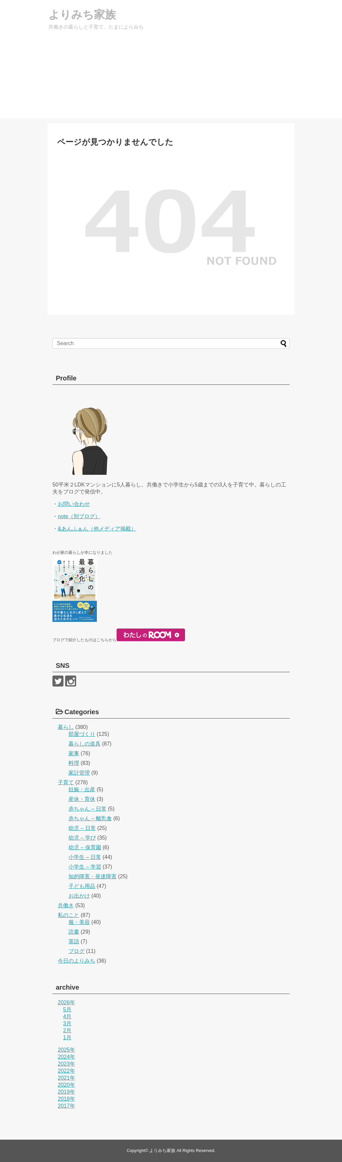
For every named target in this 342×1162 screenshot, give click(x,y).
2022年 (66, 1071)
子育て (66, 782)
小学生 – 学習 (84, 867)
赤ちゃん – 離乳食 (90, 818)
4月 (67, 1016)
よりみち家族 (89, 15)
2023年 (66, 1064)
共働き (66, 905)
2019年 (66, 1092)
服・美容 (79, 922)
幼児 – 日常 (82, 828)
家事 (73, 753)
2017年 (66, 1106)
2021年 (66, 1078)
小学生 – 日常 (84, 857)
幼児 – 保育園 (84, 847)
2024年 (66, 1057)
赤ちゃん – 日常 (87, 809)
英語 (73, 941)
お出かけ (79, 896)
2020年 (66, 1085)
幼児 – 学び (82, 838)
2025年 (66, 1050)
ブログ (76, 951)
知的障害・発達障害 (92, 876)
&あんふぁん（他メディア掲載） (97, 528)
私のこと (68, 915)
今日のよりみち (76, 961)
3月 (67, 1023)
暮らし (66, 727)
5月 (67, 1009)
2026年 (66, 1002)
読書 (73, 932)
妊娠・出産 (81, 789)
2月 (67, 1030)
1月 (67, 1037)
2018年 (66, 1099)
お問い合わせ (74, 504)
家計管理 (79, 773)
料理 (73, 763)
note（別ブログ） (79, 516)
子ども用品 (81, 886)
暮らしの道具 (84, 744)
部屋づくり (81, 734)
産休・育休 (81, 799)
